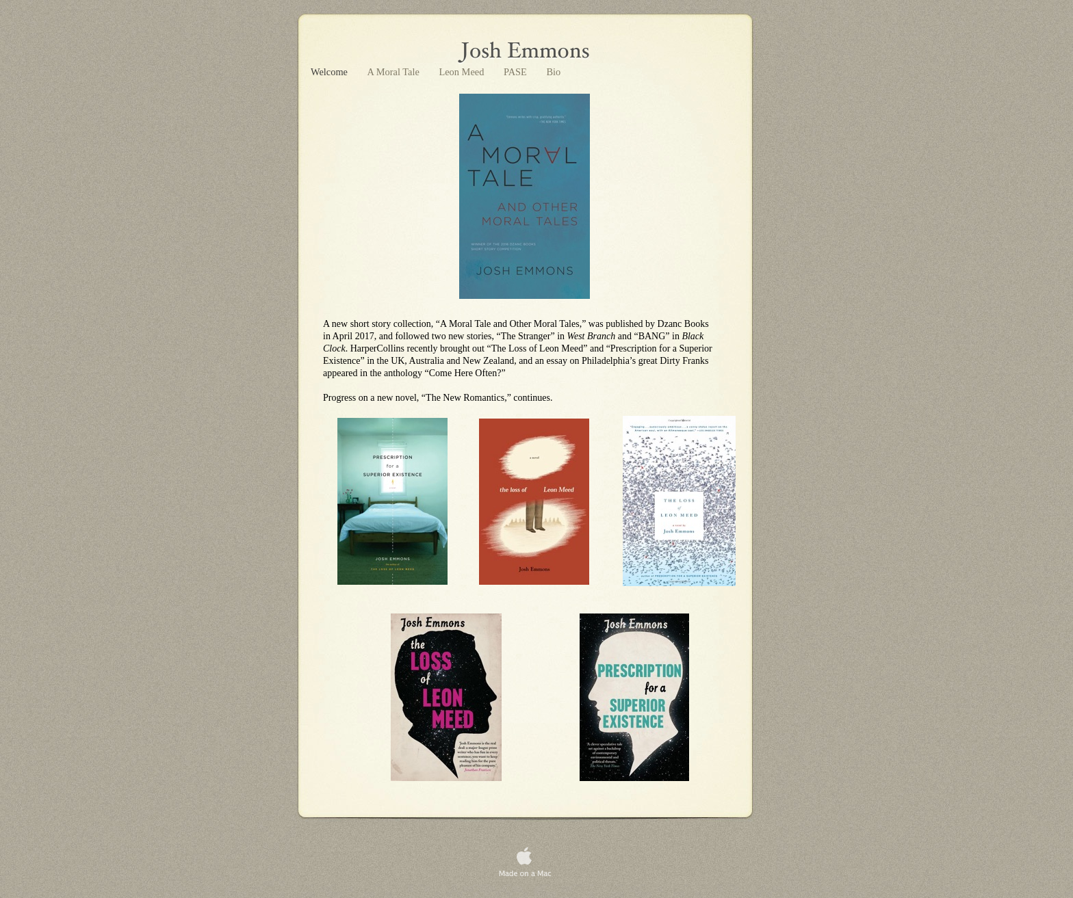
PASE (516, 71)
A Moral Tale (394, 71)
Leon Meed (463, 71)
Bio (553, 71)
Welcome (330, 71)
